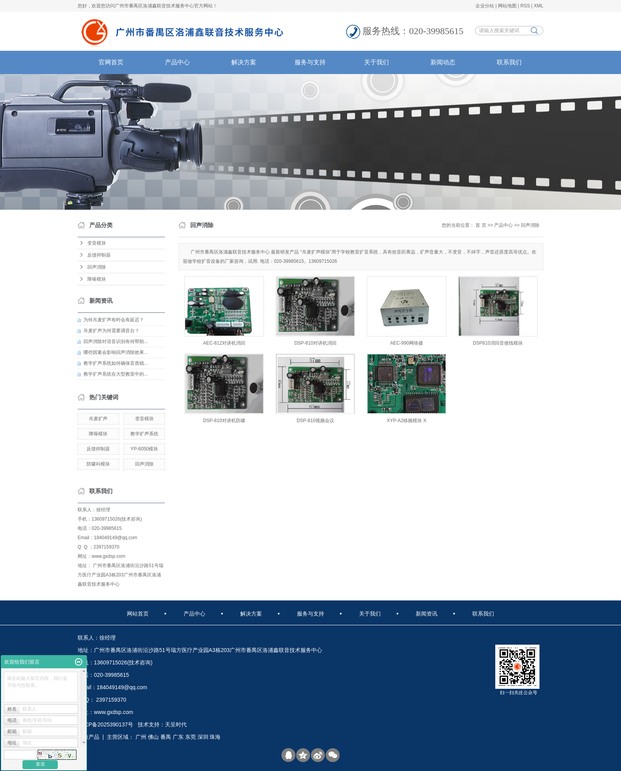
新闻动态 (442, 62)
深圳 (203, 737)
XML (538, 6)
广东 (178, 737)
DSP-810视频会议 (315, 420)
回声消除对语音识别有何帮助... (115, 341)
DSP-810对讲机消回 (315, 343)
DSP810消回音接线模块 (498, 343)
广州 (140, 737)
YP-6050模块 (144, 449)
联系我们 (509, 62)
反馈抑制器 (99, 255)
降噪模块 (96, 279)
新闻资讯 (426, 614)
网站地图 (507, 6)
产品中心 (177, 62)
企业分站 (484, 6)
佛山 (153, 737)
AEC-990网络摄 (406, 343)
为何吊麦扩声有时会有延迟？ (113, 320)
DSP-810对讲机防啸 (224, 420)
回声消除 (96, 267)
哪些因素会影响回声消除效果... (115, 352)
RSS (525, 6)
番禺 (165, 737)
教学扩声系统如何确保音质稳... (115, 363)
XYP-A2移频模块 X (406, 420)
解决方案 (243, 62)
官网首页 (111, 62)
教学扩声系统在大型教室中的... (115, 374)
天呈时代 (176, 724)
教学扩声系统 (144, 433)
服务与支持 (310, 62)
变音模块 (96, 243)
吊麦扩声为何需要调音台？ (111, 330)
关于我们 (376, 62)
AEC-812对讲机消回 (224, 343)
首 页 (480, 225)
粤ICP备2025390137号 (105, 724)
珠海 (215, 737)
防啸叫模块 (98, 464)
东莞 (190, 737)
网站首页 (138, 614)
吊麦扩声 (98, 418)
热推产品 (88, 737)
